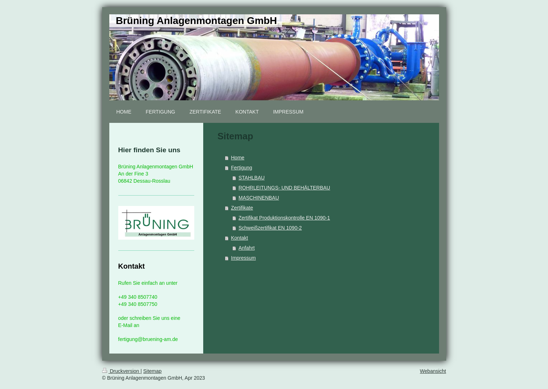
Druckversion (121, 371)
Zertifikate (242, 208)
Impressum (243, 258)
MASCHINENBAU (259, 198)
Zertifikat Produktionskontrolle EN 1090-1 (284, 218)
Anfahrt (247, 248)
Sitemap (152, 371)
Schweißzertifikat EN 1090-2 (270, 228)
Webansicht (433, 371)
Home (237, 157)
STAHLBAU (252, 178)
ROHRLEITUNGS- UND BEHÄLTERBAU (284, 188)
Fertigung (241, 168)
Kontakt (239, 238)
